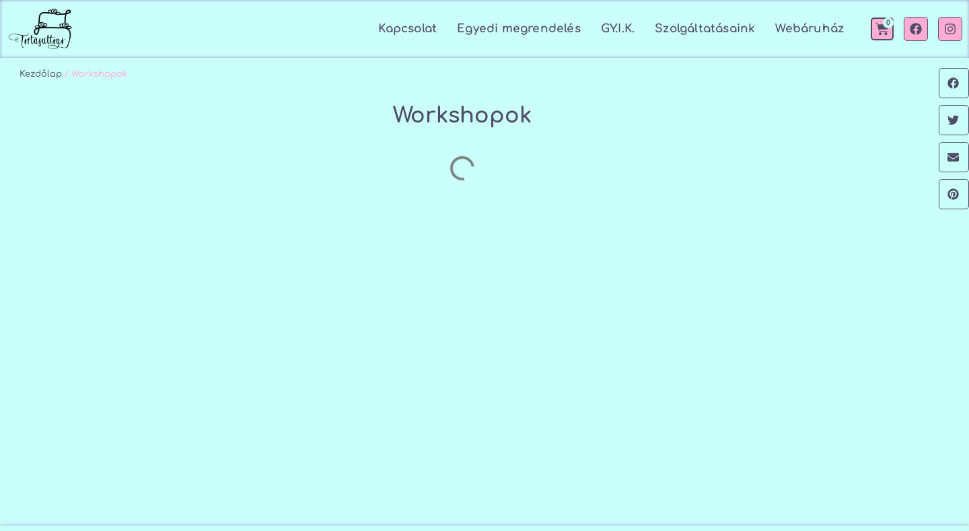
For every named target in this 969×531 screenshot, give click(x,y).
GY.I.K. (618, 28)
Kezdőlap (41, 74)
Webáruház (809, 28)
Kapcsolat (407, 28)
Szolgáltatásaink (705, 28)
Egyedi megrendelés (519, 28)
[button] (954, 83)
